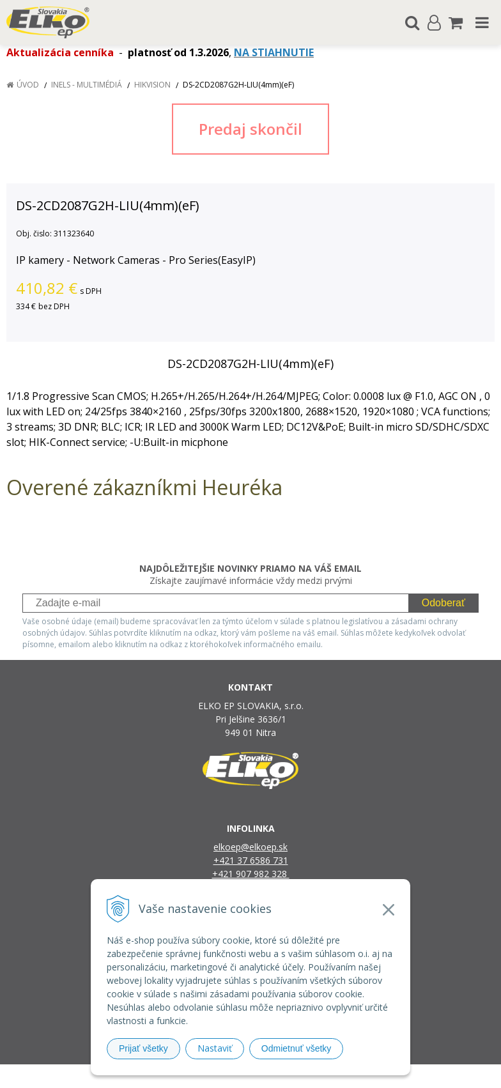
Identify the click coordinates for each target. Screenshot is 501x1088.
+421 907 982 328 (250, 874)
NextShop (228, 1076)
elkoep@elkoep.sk (250, 847)
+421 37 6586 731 (250, 860)
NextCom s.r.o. (382, 1076)
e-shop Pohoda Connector (299, 1076)
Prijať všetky (143, 1048)
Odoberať (443, 602)
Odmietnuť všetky (296, 1048)
